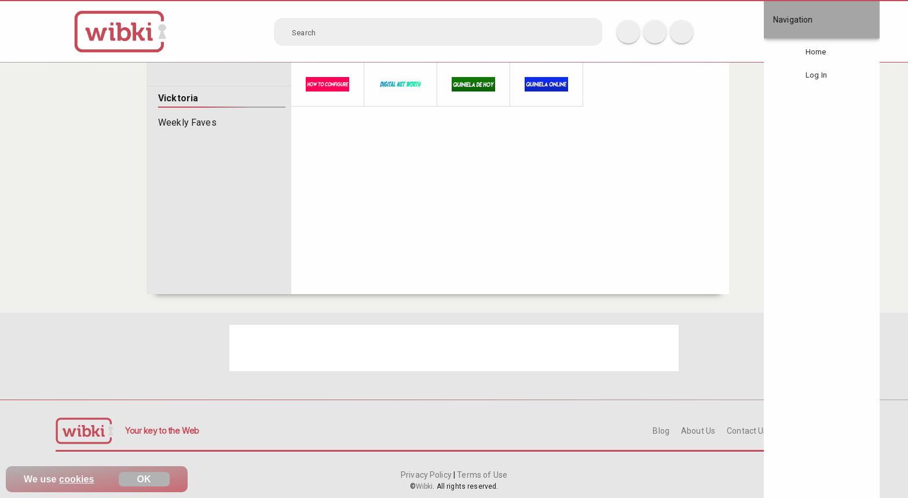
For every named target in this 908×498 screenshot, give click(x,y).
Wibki (424, 486)
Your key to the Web (162, 430)
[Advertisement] (454, 348)
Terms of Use (481, 474)
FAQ (786, 430)
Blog (661, 430)
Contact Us (747, 430)
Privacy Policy (427, 474)
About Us (698, 430)
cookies (76, 479)
